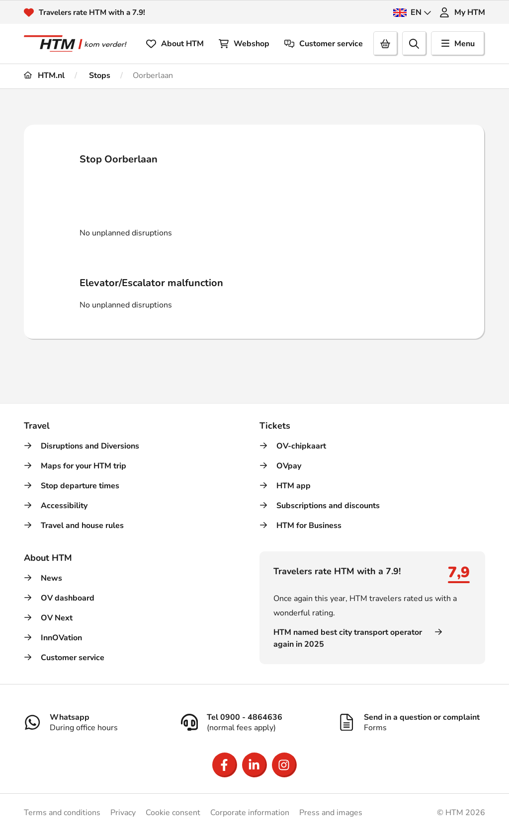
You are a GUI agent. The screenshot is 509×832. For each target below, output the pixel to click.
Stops (98, 75)
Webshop (244, 43)
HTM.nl (44, 75)
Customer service (323, 43)
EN (412, 12)
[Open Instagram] (284, 765)
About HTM (175, 43)
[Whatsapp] (97, 722)
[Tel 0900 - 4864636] (254, 722)
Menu (458, 43)
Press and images (330, 812)
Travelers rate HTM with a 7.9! (95, 12)
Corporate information (249, 812)
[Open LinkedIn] (254, 765)
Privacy (123, 812)
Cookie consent (173, 812)
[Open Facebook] (224, 765)
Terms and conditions (62, 812)
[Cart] (385, 43)
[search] (414, 43)
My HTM (462, 12)
